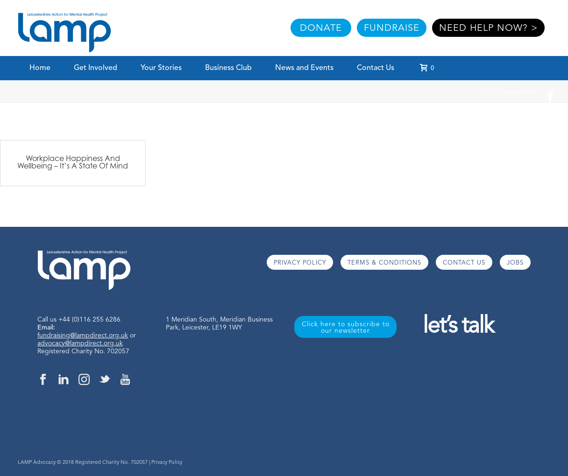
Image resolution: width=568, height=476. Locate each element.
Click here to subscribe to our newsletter (346, 327)
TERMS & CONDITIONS (384, 263)
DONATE (321, 28)
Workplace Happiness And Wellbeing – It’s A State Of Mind (72, 162)
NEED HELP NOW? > (488, 28)
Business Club (228, 68)
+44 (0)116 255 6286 (89, 319)
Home (39, 68)
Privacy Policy (166, 462)
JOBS (515, 263)
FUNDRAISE (391, 28)
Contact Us (375, 68)
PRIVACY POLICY (300, 263)
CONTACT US (464, 263)
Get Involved (95, 68)
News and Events (304, 68)
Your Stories (161, 68)
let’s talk (458, 327)
